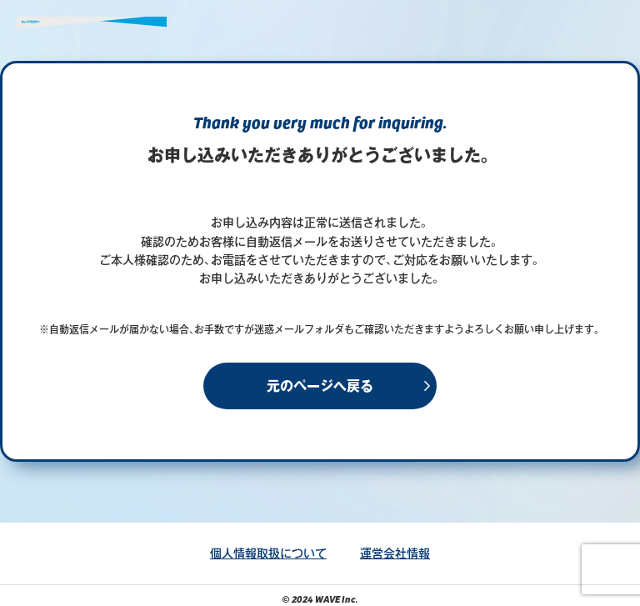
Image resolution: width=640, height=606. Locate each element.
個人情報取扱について (268, 553)
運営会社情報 (395, 553)
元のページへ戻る (320, 386)
